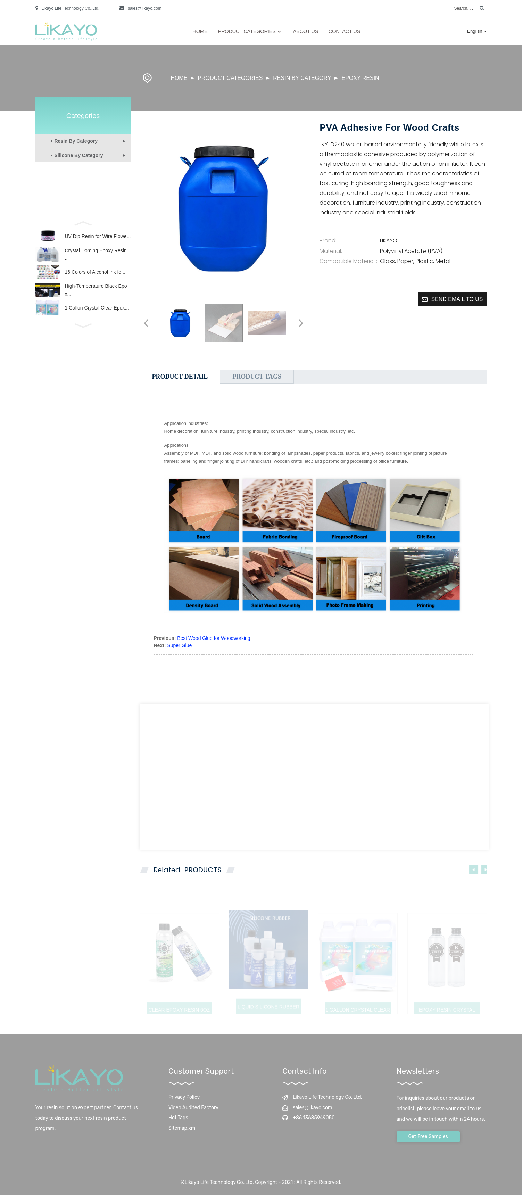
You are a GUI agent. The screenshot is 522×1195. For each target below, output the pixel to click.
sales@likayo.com (144, 8)
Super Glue (179, 645)
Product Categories (250, 31)
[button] (83, 222)
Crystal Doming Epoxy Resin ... (96, 258)
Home (199, 31)
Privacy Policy (184, 1097)
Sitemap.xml (182, 1128)
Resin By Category (302, 78)
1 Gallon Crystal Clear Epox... (97, 320)
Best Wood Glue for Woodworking (213, 638)
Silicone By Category (79, 155)
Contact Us (344, 31)
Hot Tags (178, 1118)
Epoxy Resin (360, 78)
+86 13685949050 (314, 1118)
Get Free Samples (428, 1136)
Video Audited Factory (193, 1108)
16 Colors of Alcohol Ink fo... (95, 279)
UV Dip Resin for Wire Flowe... (98, 238)
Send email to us (457, 299)
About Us (305, 31)
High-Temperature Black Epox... (96, 299)
